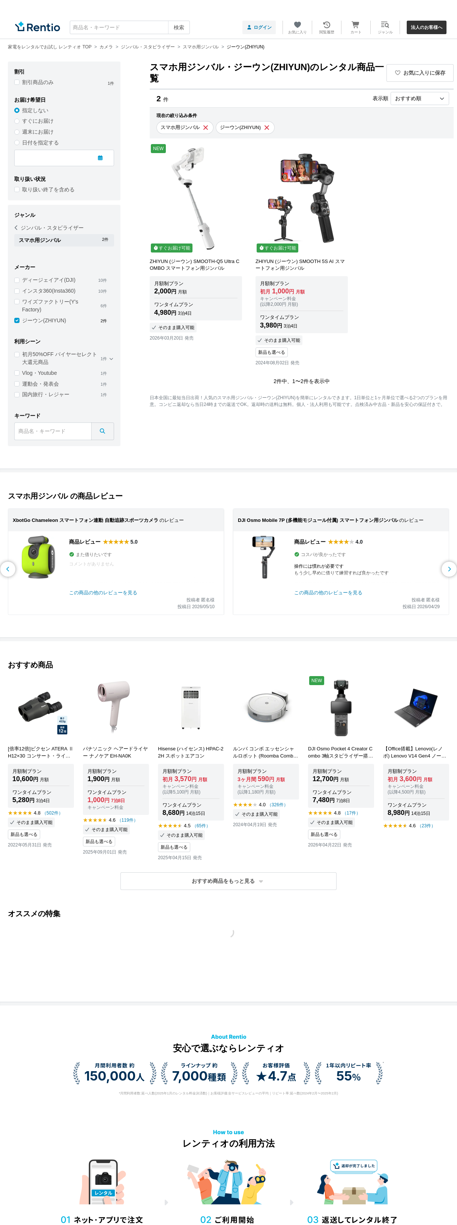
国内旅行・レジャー (45, 394)
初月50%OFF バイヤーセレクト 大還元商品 (59, 358)
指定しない (35, 110)
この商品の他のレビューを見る (103, 592)
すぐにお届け (38, 121)
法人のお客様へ (426, 27)
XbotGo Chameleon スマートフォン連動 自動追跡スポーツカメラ (85, 520)
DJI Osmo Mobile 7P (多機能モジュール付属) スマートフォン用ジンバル (318, 520)
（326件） (277, 804)
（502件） (52, 813)
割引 (19, 72)
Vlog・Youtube (39, 373)
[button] (228, 881)
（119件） (127, 820)
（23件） (426, 825)
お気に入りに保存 (420, 73)
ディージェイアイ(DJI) (48, 280)
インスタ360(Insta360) (48, 291)
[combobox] (130, 27)
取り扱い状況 (30, 179)
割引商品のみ (38, 82)
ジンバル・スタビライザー (49, 228)
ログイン (259, 27)
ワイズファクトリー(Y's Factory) (50, 306)
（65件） (201, 825)
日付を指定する (40, 143)
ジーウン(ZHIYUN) (44, 320)
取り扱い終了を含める (48, 189)
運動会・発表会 (40, 384)
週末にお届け (38, 132)
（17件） (351, 813)
